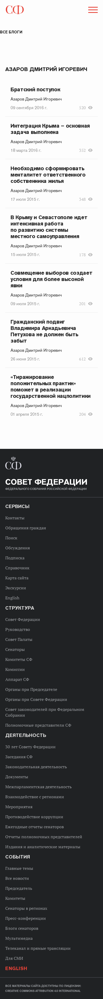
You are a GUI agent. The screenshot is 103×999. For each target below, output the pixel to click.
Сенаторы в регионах (26, 908)
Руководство (17, 629)
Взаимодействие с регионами (34, 796)
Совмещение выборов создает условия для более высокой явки (51, 279)
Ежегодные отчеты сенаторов (34, 826)
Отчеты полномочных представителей (43, 836)
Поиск (11, 537)
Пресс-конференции (25, 918)
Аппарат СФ (17, 679)
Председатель (18, 888)
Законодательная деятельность (36, 766)
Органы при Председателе (31, 689)
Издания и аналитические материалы (42, 846)
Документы (16, 776)
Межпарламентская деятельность (38, 786)
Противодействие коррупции (34, 816)
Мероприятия (18, 806)
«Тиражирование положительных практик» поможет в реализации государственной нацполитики (51, 386)
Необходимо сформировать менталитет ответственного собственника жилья (48, 174)
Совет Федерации (22, 619)
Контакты (14, 517)
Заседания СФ (19, 756)
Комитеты (15, 898)
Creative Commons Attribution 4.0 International (43, 991)
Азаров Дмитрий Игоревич (36, 99)
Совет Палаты (18, 639)
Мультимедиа (19, 938)
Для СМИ (14, 958)
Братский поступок (35, 89)
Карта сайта (16, 577)
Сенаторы (15, 649)
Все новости (17, 878)
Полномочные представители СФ (38, 725)
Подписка (14, 557)
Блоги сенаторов (21, 928)
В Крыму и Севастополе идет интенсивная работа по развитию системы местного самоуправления (49, 227)
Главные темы (19, 868)
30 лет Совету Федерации (30, 746)
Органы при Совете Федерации (36, 699)
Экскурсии (15, 587)
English (12, 597)
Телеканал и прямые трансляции (38, 948)
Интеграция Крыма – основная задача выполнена (50, 128)
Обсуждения (17, 547)
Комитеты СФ (18, 659)
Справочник (17, 567)
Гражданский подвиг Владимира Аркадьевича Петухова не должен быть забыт (44, 331)
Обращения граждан (25, 527)
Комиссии (15, 669)
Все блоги (11, 32)
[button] (92, 11)
